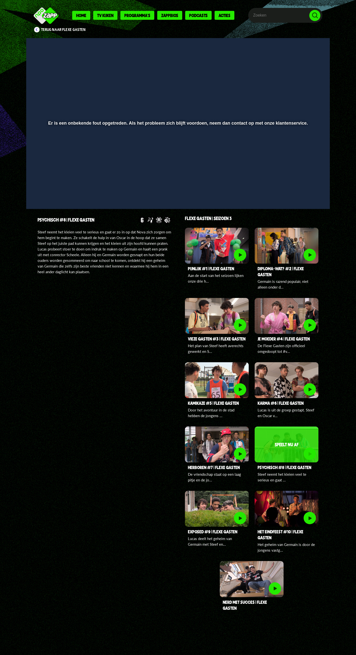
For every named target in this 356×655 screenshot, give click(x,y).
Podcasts (198, 15)
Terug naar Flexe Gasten (63, 29)
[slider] (177, 182)
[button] (46, 192)
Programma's (137, 15)
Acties (224, 15)
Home (81, 15)
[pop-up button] (299, 192)
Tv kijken (105, 15)
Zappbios (169, 15)
